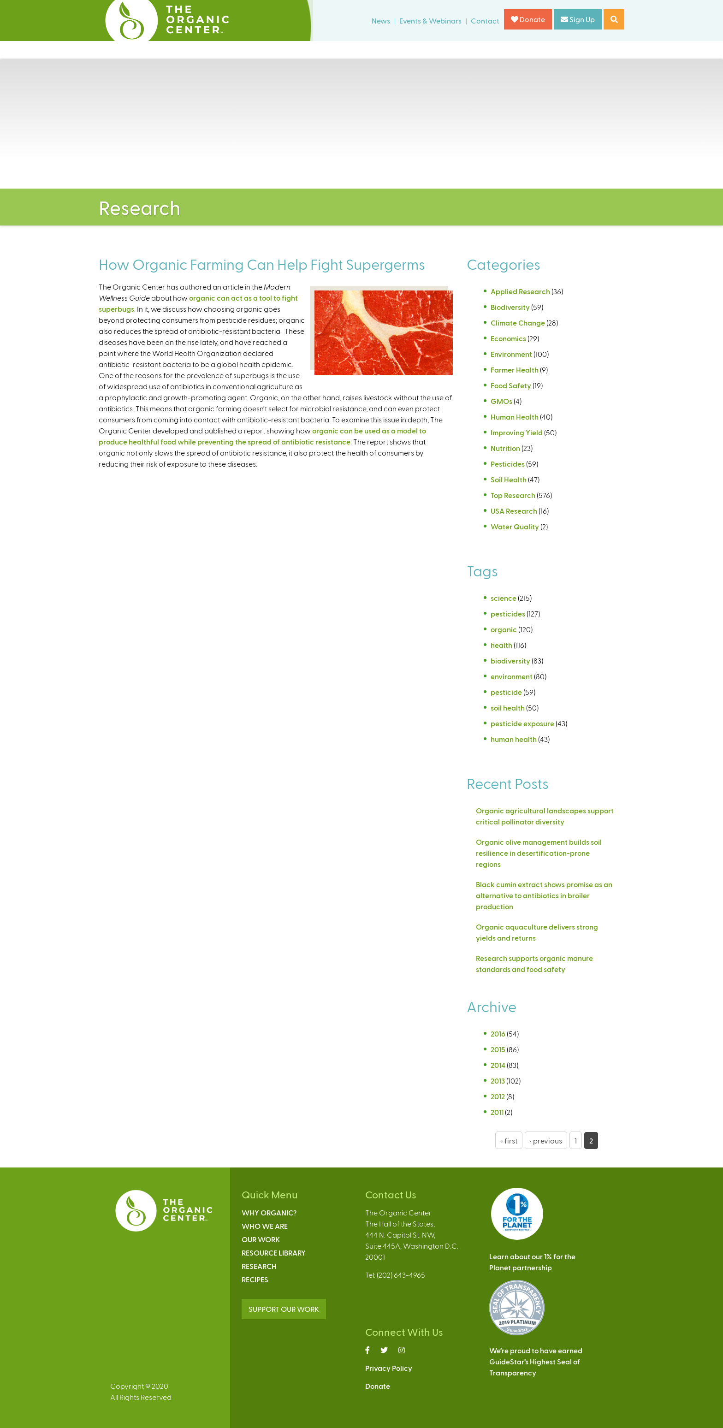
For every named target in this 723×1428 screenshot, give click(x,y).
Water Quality (515, 526)
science (503, 597)
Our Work (261, 1239)
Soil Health (509, 479)
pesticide (506, 691)
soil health (508, 707)
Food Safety (511, 385)
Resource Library (274, 1252)
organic (504, 629)
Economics (508, 338)
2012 (498, 1096)
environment (512, 676)
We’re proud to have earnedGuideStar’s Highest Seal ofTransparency (535, 1361)
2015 (498, 1049)
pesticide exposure (522, 723)
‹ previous (546, 1140)
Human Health (515, 416)
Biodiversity (510, 306)
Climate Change (518, 322)
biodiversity (510, 660)
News (381, 20)
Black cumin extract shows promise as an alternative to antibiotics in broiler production (544, 895)
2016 (498, 1033)
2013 (498, 1080)
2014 (498, 1065)
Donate (528, 19)
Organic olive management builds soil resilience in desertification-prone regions (539, 852)
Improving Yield (517, 432)
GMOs (501, 401)
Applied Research (520, 291)
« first (508, 1140)
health (501, 644)
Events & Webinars (430, 20)
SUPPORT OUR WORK (284, 1308)
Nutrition (505, 448)
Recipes (255, 1279)
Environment (511, 354)
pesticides (508, 613)
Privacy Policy (388, 1367)
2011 (497, 1112)
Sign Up (578, 19)
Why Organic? (269, 1212)
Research (259, 1266)
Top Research (513, 495)
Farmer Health (515, 369)
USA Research (514, 510)
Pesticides (508, 463)
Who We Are (265, 1225)
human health (514, 739)
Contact (485, 20)
